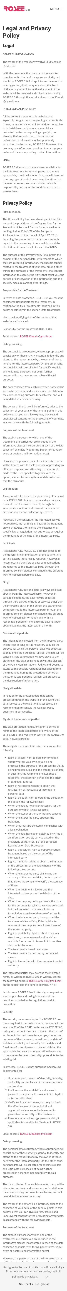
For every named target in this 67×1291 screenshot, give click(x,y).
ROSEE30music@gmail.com (36, 336)
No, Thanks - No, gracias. (34, 1284)
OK (48, 1276)
